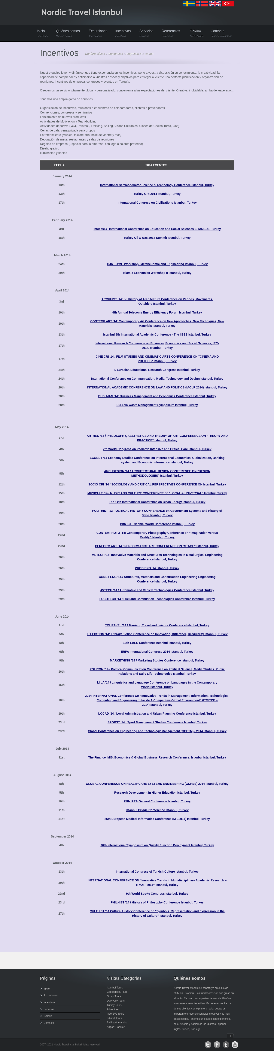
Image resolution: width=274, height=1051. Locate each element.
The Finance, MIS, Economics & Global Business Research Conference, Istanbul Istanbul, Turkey (157, 757)
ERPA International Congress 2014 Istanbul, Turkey (157, 651)
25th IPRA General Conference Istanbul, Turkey (157, 801)
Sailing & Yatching (117, 1022)
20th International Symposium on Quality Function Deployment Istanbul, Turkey (157, 845)
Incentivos (123, 33)
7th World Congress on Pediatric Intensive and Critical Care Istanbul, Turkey (157, 449)
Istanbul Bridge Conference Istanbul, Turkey (157, 810)
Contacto (221, 33)
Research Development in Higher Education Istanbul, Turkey (157, 792)
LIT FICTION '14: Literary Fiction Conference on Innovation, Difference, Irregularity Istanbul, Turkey (157, 634)
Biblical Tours (114, 1018)
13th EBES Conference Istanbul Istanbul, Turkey (157, 643)
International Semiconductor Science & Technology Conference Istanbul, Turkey (157, 185)
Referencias (171, 33)
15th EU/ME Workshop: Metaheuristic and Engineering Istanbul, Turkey (157, 264)
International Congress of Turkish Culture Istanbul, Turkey (157, 871)
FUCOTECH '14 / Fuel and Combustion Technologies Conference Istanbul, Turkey (157, 599)
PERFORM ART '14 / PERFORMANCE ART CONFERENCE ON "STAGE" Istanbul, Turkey (157, 546)
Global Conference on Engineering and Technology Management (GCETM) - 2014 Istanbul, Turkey (157, 731)
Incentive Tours (115, 1013)
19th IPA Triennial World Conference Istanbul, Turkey (157, 524)
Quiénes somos (69, 33)
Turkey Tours (114, 1005)
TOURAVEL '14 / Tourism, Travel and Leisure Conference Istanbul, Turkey (157, 625)
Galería (197, 33)
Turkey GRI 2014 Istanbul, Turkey (157, 194)
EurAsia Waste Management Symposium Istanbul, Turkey (157, 405)
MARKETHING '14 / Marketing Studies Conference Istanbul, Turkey (157, 660)
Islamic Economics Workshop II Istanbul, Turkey (157, 273)
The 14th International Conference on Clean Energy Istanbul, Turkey (157, 502)
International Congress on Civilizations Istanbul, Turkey (157, 202)
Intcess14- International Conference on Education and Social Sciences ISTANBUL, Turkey (157, 229)
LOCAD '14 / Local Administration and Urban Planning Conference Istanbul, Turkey (157, 713)
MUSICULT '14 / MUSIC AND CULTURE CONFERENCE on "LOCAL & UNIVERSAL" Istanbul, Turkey (157, 493)
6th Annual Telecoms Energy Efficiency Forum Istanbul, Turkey (157, 312)
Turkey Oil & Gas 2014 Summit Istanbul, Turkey (157, 237)
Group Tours (114, 996)
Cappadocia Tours (117, 991)
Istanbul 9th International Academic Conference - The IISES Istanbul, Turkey (157, 334)
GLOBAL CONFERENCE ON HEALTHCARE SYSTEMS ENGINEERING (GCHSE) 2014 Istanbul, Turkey (157, 783)
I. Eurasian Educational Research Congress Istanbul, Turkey (157, 370)
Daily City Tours (116, 1000)
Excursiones (98, 33)
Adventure (113, 1009)
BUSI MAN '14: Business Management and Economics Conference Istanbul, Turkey (157, 396)
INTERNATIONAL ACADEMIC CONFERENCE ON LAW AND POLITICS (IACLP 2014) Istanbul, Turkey (157, 387)
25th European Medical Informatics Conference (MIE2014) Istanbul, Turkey (157, 819)
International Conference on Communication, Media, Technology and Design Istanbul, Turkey (157, 378)
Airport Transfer (116, 1027)
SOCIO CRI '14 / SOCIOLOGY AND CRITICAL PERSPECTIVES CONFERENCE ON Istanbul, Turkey (157, 484)
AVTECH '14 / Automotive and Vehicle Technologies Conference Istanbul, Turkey (157, 590)
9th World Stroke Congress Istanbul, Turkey (157, 893)
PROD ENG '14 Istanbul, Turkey (157, 568)
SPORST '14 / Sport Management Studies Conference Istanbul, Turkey (157, 722)
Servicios (147, 33)
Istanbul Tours (115, 987)
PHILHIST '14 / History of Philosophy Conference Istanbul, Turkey (157, 902)
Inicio (43, 33)
